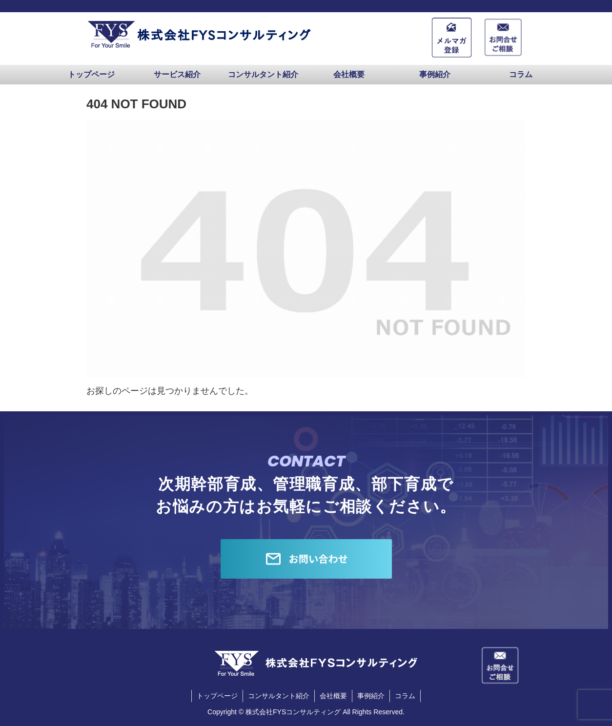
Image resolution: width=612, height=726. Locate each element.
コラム (405, 696)
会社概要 (333, 696)
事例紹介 (371, 696)
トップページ (217, 696)
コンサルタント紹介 (278, 696)
